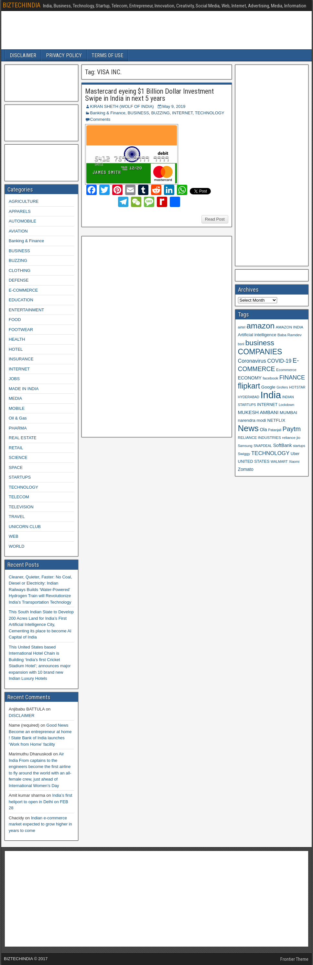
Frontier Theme (294, 959)
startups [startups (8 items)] (299, 446)
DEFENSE (18, 280)
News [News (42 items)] (248, 428)
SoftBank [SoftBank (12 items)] (282, 445)
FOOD (15, 319)
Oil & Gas (18, 418)
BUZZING (160, 112)
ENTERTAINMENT (26, 309)
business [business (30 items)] (259, 342)
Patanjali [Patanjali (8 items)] (274, 430)
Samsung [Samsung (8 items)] (245, 446)
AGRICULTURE (23, 201)
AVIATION (18, 231)
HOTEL (16, 349)
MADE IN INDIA (23, 388)
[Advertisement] (132, 336)
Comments (100, 119)
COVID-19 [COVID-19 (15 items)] (279, 361)
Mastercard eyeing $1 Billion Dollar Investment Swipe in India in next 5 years (149, 94)
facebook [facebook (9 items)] (270, 378)
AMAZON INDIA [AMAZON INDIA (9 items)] (289, 327)
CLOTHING (19, 270)
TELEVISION (21, 506)
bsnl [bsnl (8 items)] (241, 344)
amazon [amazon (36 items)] (260, 325)
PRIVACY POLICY (64, 55)
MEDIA (15, 398)
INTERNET (182, 112)
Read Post (215, 219)
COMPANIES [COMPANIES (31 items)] (260, 352)
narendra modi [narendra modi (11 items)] (252, 420)
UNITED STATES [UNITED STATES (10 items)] (254, 461)
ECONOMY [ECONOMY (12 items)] (250, 377)
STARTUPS (20, 477)
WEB (13, 536)
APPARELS (20, 211)
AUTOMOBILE (22, 221)
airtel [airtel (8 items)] (241, 327)
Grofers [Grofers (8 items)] (282, 387)
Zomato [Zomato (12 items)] (246, 469)
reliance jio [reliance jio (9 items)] (291, 437)
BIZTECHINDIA (21, 5)
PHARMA (18, 428)
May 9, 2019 (174, 106)
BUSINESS (138, 112)
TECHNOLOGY (209, 112)
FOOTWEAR (21, 329)
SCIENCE (18, 457)
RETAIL (16, 447)
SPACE (16, 467)
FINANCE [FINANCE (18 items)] (292, 377)
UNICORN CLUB (25, 526)
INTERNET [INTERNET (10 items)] (267, 404)
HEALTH (17, 339)
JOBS (14, 378)
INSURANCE (21, 359)
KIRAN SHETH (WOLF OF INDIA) (122, 106)
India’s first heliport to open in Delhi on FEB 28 (40, 801)
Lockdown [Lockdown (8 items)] (286, 405)
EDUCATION (21, 299)
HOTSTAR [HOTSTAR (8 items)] (297, 387)
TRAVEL (17, 516)
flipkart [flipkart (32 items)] (249, 386)
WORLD (16, 546)
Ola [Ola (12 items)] (263, 429)
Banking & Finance (107, 112)
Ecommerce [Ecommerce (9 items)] (286, 370)
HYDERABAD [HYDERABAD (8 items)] (248, 397)
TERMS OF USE (107, 55)
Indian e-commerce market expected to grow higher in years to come (40, 824)
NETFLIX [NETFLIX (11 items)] (276, 420)
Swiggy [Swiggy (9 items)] (244, 453)
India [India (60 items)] (270, 394)
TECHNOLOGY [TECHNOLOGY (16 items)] (270, 453)
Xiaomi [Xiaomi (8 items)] (294, 461)
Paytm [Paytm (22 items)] (292, 428)
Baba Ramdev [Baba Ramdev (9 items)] (289, 335)
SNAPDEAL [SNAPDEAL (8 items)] (263, 446)
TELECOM (19, 496)
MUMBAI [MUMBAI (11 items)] (288, 412)
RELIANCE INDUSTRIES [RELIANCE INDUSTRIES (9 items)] (259, 437)
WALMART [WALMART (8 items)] (279, 461)
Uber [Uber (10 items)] (295, 453)
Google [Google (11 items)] (268, 387)
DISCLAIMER (23, 55)
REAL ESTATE (23, 437)
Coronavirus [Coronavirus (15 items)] (252, 361)
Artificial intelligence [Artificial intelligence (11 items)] (257, 334)
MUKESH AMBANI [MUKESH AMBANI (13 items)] (258, 412)
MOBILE (17, 408)
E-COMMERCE (23, 290)
